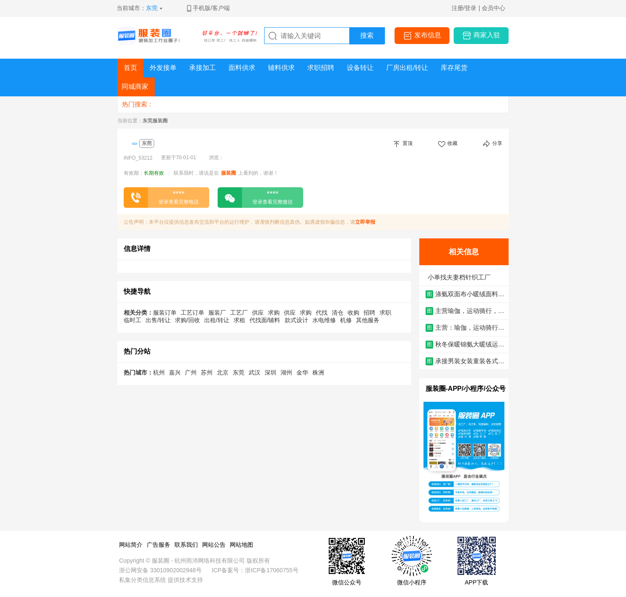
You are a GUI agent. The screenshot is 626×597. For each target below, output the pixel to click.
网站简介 (131, 544)
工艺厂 (239, 312)
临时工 (132, 320)
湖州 (286, 372)
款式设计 (296, 320)
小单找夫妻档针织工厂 (459, 277)
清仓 (337, 312)
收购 (353, 312)
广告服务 (158, 544)
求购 (274, 312)
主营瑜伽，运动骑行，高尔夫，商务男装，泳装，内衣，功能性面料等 (469, 311)
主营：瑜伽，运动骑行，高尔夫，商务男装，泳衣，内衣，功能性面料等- (469, 328)
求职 (385, 312)
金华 (302, 372)
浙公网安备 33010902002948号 (160, 570)
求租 (239, 320)
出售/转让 (158, 320)
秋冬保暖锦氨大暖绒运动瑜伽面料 (469, 345)
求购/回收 (187, 320)
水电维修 (324, 320)
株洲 (318, 372)
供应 (258, 312)
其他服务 (367, 320)
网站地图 (241, 544)
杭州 (159, 372)
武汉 (254, 372)
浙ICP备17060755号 (272, 570)
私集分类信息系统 (142, 579)
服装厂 (217, 312)
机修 (346, 320)
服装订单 (165, 312)
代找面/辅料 (265, 320)
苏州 (207, 372)
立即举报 (365, 222)
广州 (191, 372)
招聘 (369, 312)
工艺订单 (192, 312)
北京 (223, 372)
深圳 (270, 372)
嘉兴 (175, 372)
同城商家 (135, 86)
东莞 (152, 8)
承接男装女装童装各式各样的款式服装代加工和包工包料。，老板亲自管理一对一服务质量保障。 (469, 361)
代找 (321, 312)
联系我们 (186, 544)
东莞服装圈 (155, 121)
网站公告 (214, 544)
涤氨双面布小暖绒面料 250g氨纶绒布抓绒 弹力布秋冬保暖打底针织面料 (469, 294)
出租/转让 (216, 320)
